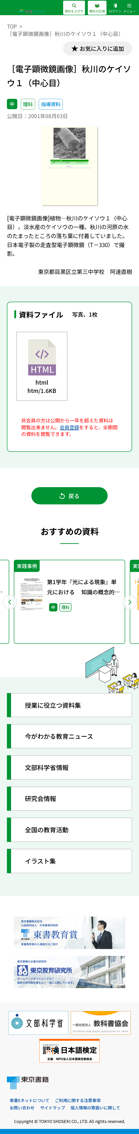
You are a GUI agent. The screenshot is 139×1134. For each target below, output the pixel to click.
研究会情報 (40, 798)
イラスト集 (40, 860)
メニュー (129, 8)
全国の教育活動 (46, 829)
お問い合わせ (22, 1108)
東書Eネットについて (29, 1100)
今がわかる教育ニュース (59, 736)
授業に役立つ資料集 (53, 705)
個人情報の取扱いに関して (95, 1108)
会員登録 (69, 427)
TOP (12, 26)
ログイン (115, 8)
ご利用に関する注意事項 (78, 1100)
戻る (69, 496)
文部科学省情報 (46, 767)
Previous (10, 602)
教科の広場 (97, 8)
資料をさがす (74, 8)
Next (129, 602)
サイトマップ (52, 1108)
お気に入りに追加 (102, 48)
